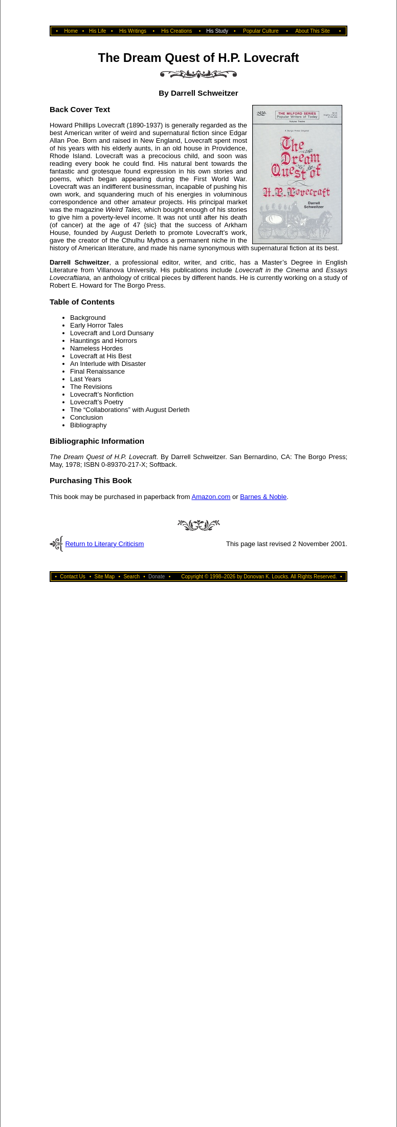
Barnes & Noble (263, 497)
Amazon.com (210, 497)
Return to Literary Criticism (104, 544)
